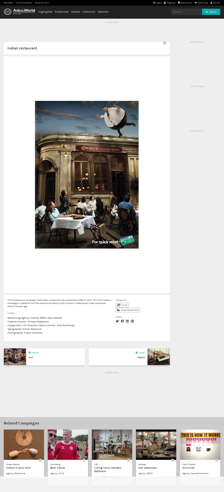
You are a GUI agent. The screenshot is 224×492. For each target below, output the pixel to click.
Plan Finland (188, 464)
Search (211, 11)
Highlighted (45, 11)
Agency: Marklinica (15, 473)
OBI (96, 464)
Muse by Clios (42, 2)
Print (122, 305)
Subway (142, 464)
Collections (89, 11)
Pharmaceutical (127, 310)
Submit (215, 2)
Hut (31, 357)
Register (170, 2)
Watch (141, 357)
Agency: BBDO (145, 473)
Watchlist (103, 11)
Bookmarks (185, 2)
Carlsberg (55, 464)
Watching (201, 2)
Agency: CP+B (57, 473)
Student (75, 11)
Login (157, 2)
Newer (34, 352)
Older (140, 352)
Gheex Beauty (13, 464)
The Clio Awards (24, 2)
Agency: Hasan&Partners (195, 473)
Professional (62, 11)
